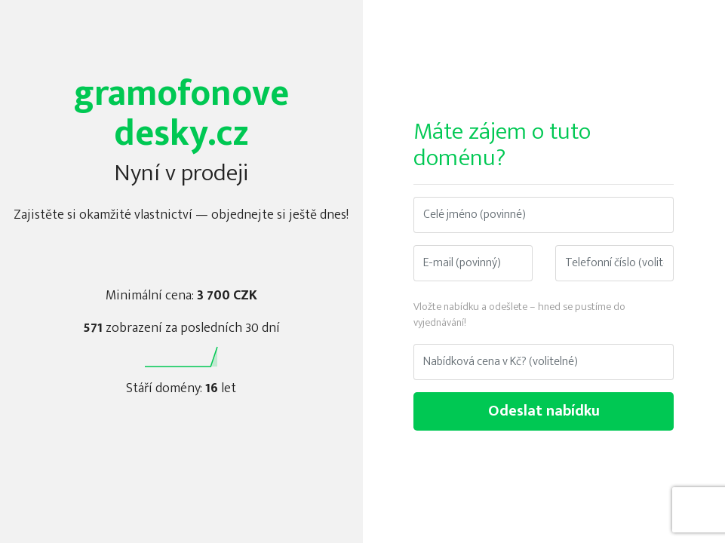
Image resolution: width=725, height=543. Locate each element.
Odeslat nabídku (544, 411)
